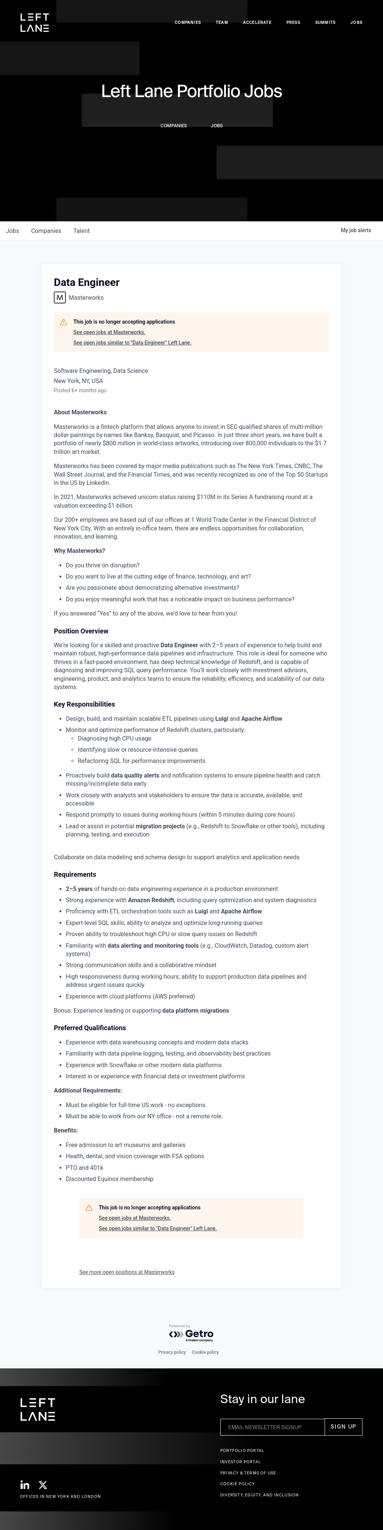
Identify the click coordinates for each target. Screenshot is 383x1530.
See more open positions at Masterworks (127, 1272)
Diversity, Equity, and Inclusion (259, 1495)
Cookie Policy (237, 1484)
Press (293, 23)
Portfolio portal (242, 1451)
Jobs (356, 23)
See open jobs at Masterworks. (109, 332)
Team (222, 23)
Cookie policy (205, 1352)
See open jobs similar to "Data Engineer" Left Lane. (132, 343)
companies (46, 230)
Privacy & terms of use (248, 1473)
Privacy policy (172, 1352)
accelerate (257, 23)
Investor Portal (240, 1462)
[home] (35, 22)
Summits (325, 23)
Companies (188, 23)
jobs (12, 230)
